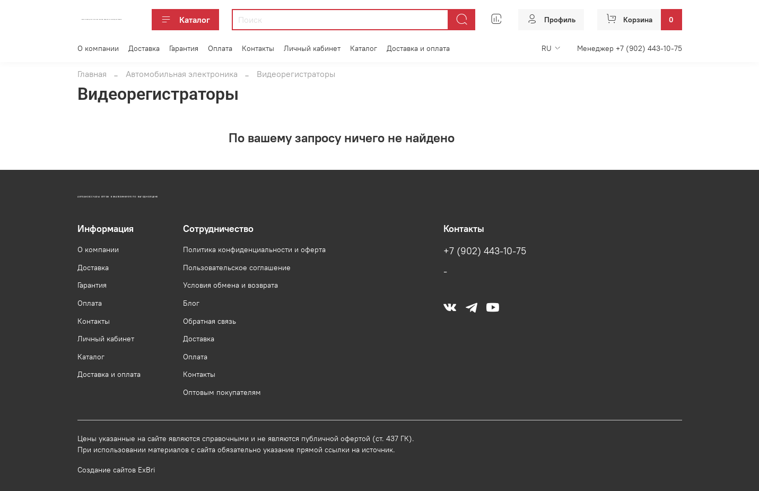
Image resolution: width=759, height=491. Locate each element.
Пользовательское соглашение (237, 267)
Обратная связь (209, 321)
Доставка (144, 48)
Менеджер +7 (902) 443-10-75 (629, 48)
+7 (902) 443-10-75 (484, 251)
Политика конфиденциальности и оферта (254, 249)
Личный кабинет (312, 48)
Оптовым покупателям (222, 392)
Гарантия (183, 48)
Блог (191, 303)
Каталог (185, 19)
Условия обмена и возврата (230, 285)
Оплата (220, 48)
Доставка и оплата (418, 48)
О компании (98, 48)
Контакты (258, 48)
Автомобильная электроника (182, 73)
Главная (92, 73)
